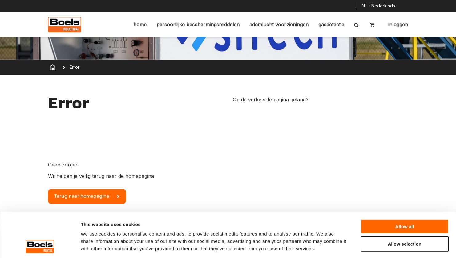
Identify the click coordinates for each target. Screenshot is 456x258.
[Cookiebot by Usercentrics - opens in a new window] (40, 246)
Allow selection (404, 202)
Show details (323, 245)
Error (74, 67)
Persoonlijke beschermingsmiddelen (198, 25)
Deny (404, 219)
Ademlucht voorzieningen (279, 25)
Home (140, 25)
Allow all (404, 184)
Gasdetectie (331, 25)
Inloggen (397, 25)
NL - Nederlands (378, 5)
